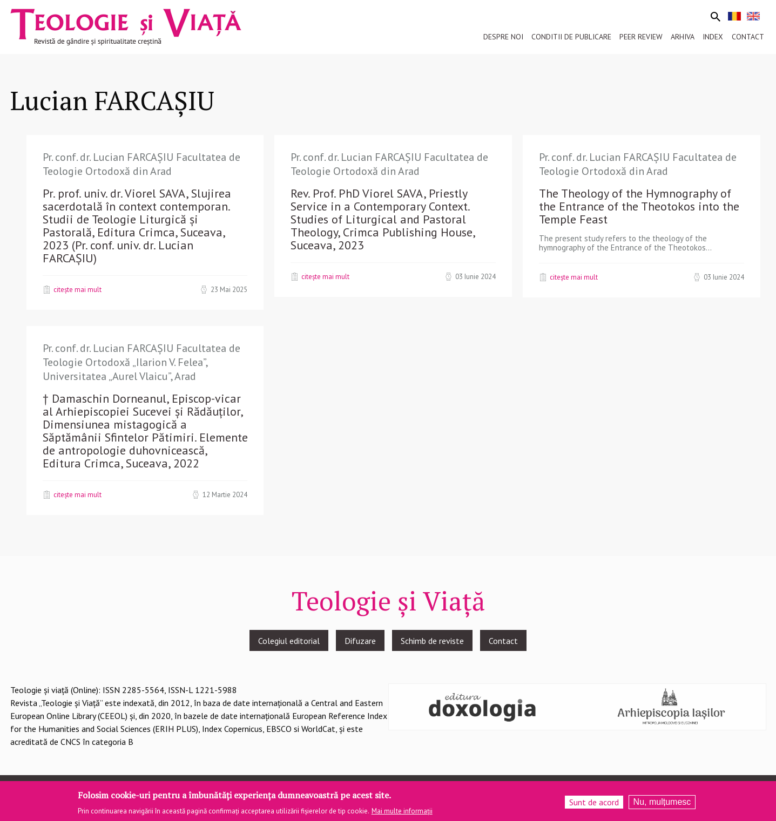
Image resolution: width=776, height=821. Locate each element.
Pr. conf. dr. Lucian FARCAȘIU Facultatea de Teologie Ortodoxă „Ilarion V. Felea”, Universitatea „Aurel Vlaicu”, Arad (141, 362)
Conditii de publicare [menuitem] (571, 37)
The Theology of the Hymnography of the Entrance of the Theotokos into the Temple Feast (639, 206)
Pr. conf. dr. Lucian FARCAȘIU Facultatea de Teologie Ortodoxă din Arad (141, 164)
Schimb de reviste (432, 640)
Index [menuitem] (713, 37)
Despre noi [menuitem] (503, 37)
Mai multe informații (402, 811)
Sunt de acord (594, 802)
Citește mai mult (77, 289)
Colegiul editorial (289, 640)
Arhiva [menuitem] (682, 37)
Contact (503, 640)
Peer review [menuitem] (641, 37)
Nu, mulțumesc (662, 801)
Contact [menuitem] (748, 37)
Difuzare (360, 640)
